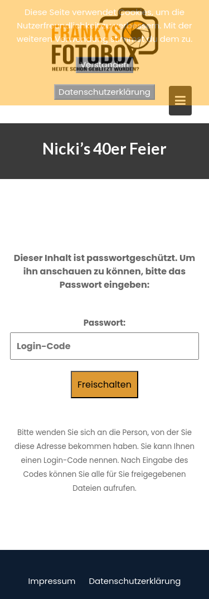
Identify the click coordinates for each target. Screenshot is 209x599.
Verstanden (104, 64)
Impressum (52, 581)
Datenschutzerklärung (135, 581)
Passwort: (104, 338)
